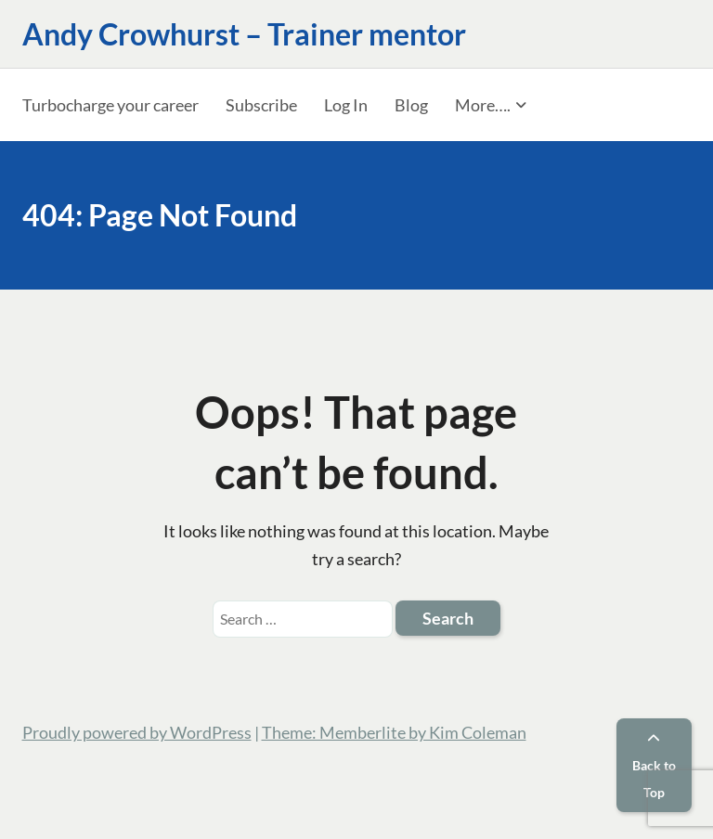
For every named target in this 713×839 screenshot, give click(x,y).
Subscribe (261, 105)
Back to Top (654, 766)
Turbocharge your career (110, 105)
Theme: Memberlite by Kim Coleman (394, 732)
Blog (411, 105)
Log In (346, 105)
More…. (483, 105)
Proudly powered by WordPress (137, 732)
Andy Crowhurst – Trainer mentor (244, 34)
